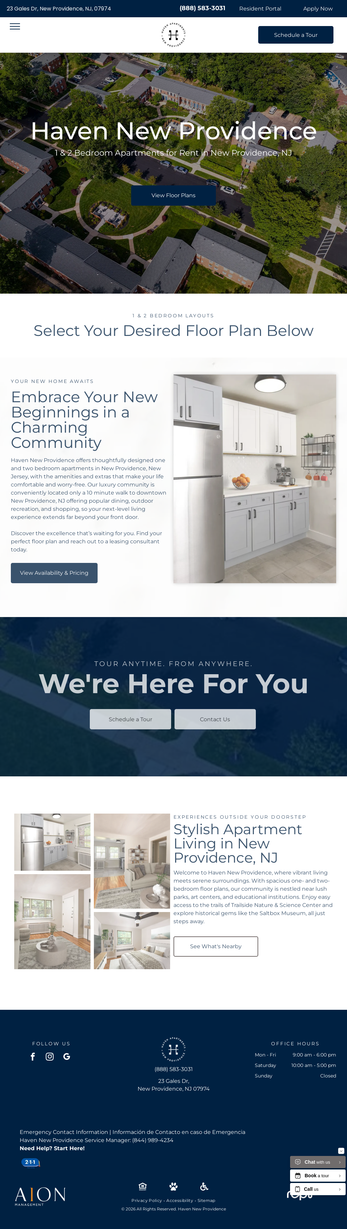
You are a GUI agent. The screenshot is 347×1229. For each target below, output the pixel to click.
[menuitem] (147, 1201)
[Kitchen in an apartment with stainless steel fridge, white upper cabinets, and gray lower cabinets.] (52, 842)
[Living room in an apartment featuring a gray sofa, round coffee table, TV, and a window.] (52, 921)
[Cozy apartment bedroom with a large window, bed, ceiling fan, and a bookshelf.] (132, 940)
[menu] (15, 26)
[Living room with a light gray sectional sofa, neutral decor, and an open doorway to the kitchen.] (132, 861)
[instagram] (50, 1057)
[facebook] (33, 1057)
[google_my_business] (67, 1057)
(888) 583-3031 (202, 8)
